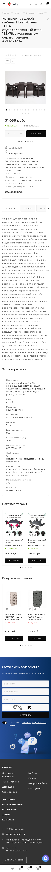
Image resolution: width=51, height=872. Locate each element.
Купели (32, 778)
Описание (11, 208)
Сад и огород (9, 792)
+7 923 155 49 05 (15, 829)
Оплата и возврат (13, 804)
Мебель (32, 773)
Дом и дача (8, 786)
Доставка (8, 799)
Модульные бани (37, 783)
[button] (6, 110)
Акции (6, 814)
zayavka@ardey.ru (15, 834)
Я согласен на (27, 723)
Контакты (8, 819)
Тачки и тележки (11, 781)
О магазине (9, 809)
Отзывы (28, 208)
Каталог (7, 767)
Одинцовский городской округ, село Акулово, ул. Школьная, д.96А (24, 841)
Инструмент (34, 788)
